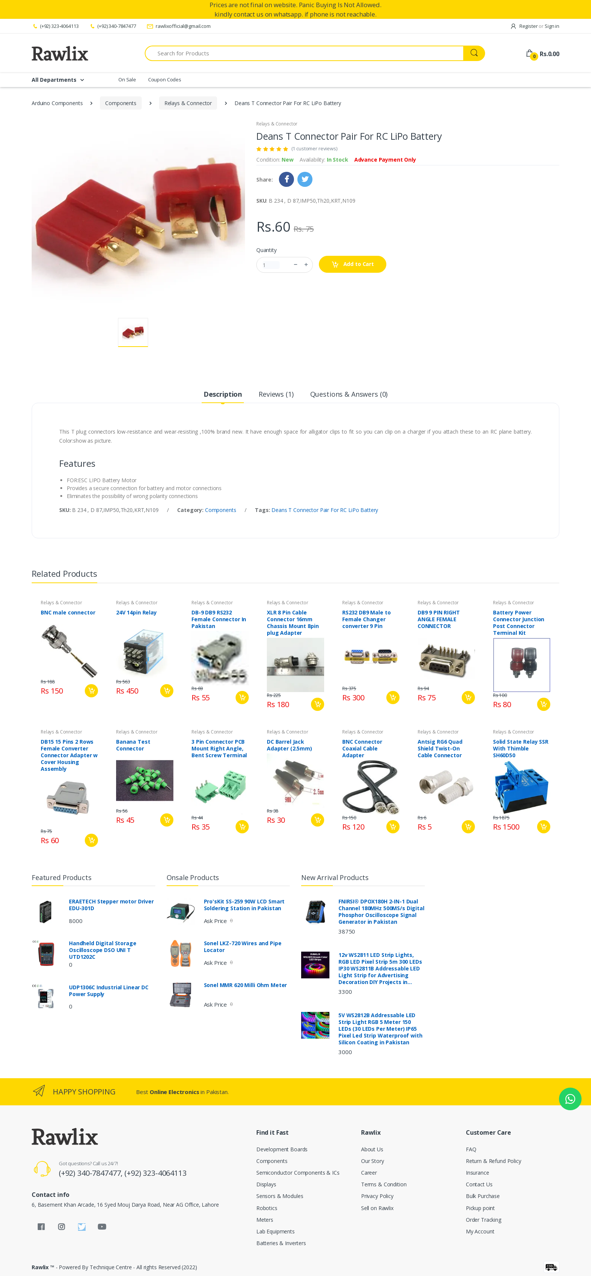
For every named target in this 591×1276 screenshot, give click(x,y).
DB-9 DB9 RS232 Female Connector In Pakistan (218, 619)
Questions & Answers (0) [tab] (349, 394)
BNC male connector (68, 612)
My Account (480, 1231)
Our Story (372, 1160)
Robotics (266, 1208)
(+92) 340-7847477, (91, 1173)
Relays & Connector (188, 103)
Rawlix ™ (43, 1267)
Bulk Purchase (483, 1196)
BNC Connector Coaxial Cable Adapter (362, 748)
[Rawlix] (60, 53)
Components (120, 103)
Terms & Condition (384, 1184)
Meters (264, 1219)
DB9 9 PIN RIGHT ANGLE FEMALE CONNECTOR (439, 619)
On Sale (127, 79)
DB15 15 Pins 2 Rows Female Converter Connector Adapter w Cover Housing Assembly (69, 755)
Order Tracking (483, 1219)
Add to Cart (352, 264)
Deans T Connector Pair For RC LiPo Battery (324, 509)
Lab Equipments (275, 1231)
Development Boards (282, 1149)
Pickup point (480, 1208)
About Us (372, 1149)
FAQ (471, 1149)
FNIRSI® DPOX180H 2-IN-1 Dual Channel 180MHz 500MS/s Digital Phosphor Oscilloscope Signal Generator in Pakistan (381, 911)
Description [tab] (223, 394)
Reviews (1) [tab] (276, 394)
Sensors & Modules (279, 1196)
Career (369, 1172)
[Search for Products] (304, 53)
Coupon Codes (164, 79)
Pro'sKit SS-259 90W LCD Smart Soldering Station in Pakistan (244, 905)
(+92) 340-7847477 (112, 26)
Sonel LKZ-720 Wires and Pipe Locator (243, 947)
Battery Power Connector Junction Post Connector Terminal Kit (518, 622)
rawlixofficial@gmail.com (179, 26)
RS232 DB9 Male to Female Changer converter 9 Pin (366, 619)
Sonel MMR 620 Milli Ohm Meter (245, 985)
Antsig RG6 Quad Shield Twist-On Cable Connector (440, 748)
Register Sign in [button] (534, 26)
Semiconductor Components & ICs (298, 1172)
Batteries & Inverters (281, 1243)
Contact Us (479, 1184)
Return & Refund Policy (493, 1160)
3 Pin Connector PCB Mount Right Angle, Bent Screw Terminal (219, 748)
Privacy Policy (377, 1196)
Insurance (477, 1172)
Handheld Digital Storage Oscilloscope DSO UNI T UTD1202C (102, 950)
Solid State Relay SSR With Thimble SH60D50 (520, 748)
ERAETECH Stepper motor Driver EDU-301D (111, 905)
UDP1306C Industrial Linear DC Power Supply (109, 991)
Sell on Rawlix (377, 1208)
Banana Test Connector (133, 745)
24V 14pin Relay (136, 612)
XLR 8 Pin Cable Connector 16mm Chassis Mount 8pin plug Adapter (292, 622)
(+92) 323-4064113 (55, 26)
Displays (266, 1184)
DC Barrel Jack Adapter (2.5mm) (289, 745)
